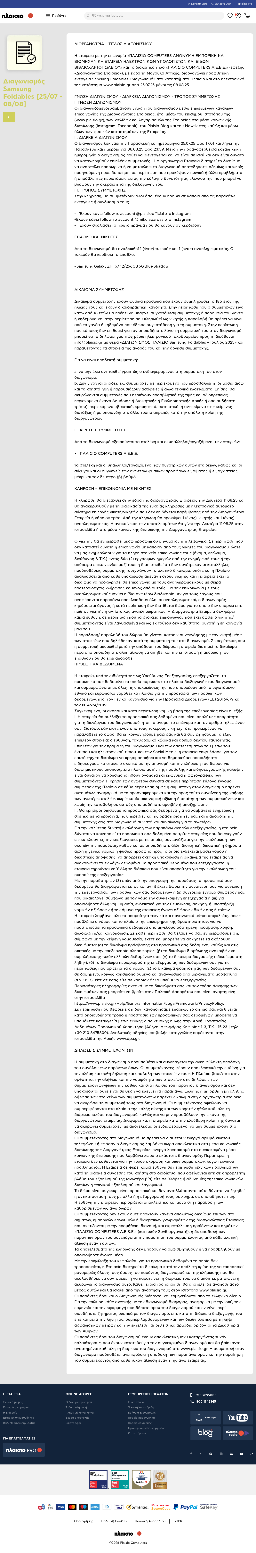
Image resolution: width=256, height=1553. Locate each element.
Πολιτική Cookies (114, 1521)
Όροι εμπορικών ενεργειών (146, 1428)
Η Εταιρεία (10, 1412)
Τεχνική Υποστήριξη (141, 1407)
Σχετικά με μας (13, 1402)
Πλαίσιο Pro (245, 4)
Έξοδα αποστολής (77, 1417)
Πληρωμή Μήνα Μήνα (80, 1412)
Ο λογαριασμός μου (79, 1402)
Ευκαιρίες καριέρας (16, 1407)
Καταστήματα (199, 4)
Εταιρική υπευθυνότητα (18, 1417)
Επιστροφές (74, 1423)
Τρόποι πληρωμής (77, 1407)
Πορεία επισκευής (140, 1423)
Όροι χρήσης (83, 1521)
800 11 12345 (206, 1401)
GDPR (177, 1521)
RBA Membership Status (19, 1423)
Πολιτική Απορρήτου (150, 1521)
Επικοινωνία (136, 1402)
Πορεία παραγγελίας (142, 1417)
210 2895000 (206, 1395)
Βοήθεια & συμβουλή (142, 1412)
